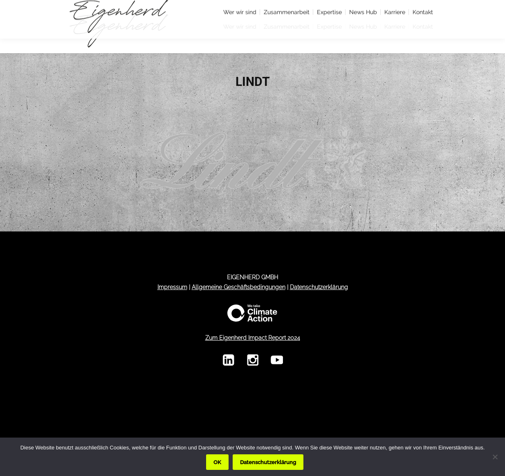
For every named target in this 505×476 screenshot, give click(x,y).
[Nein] (495, 457)
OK (217, 462)
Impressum (172, 287)
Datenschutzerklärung (319, 287)
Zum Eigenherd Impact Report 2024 (252, 338)
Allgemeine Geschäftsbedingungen (238, 287)
